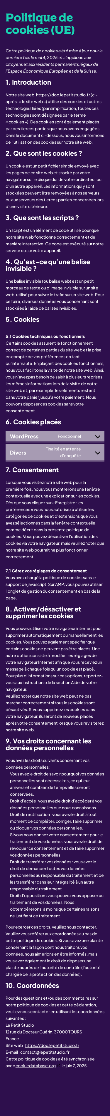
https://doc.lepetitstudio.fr (63, 94)
